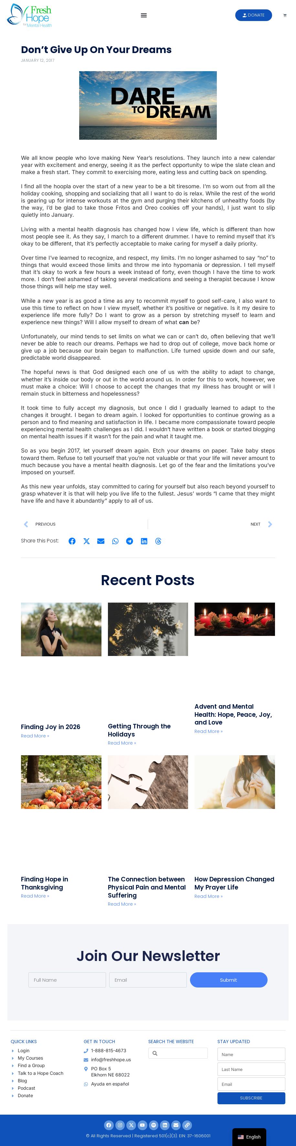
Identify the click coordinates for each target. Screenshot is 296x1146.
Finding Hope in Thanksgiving (44, 883)
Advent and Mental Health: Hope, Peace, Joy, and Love (233, 714)
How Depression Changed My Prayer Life (234, 883)
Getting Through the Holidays (139, 730)
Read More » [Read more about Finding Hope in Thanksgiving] (35, 896)
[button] (144, 15)
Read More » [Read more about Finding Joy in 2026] (35, 736)
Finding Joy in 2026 (50, 727)
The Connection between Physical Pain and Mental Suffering (147, 887)
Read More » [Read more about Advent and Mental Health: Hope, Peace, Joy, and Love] (209, 731)
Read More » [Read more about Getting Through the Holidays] (122, 743)
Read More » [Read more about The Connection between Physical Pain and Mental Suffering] (122, 904)
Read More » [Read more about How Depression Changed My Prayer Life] (209, 896)
